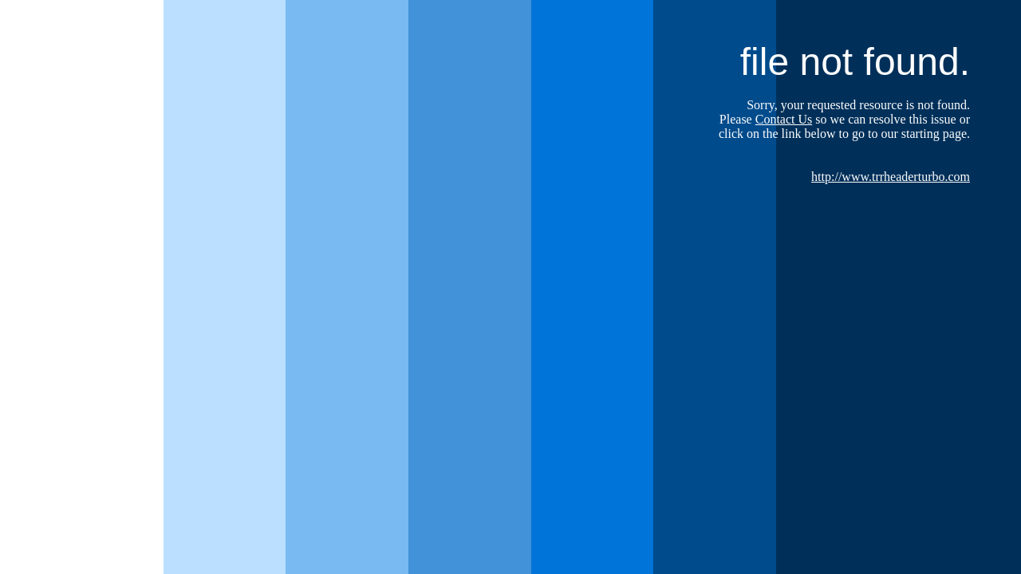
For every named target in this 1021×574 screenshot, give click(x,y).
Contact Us (784, 119)
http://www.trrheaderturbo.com (890, 176)
